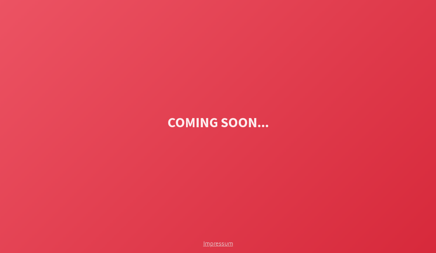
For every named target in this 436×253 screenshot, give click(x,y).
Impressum (218, 243)
